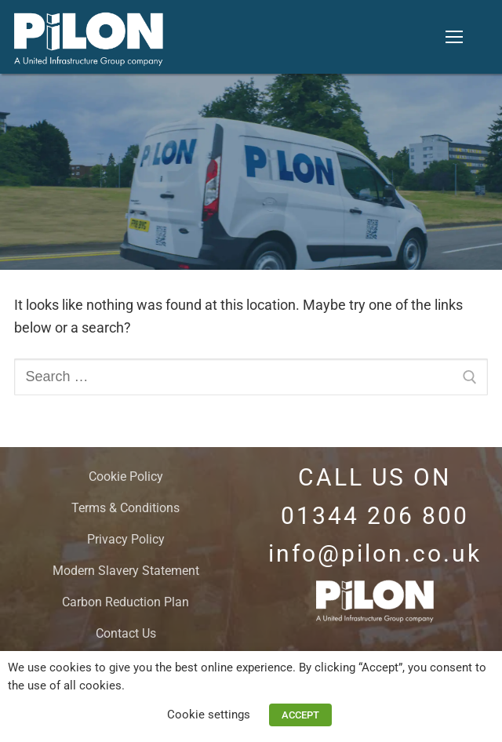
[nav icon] (454, 36)
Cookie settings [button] (208, 714)
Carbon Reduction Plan (125, 602)
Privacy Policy (126, 539)
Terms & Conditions (125, 507)
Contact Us (126, 633)
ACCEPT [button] (300, 715)
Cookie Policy (126, 476)
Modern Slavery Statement (126, 570)
